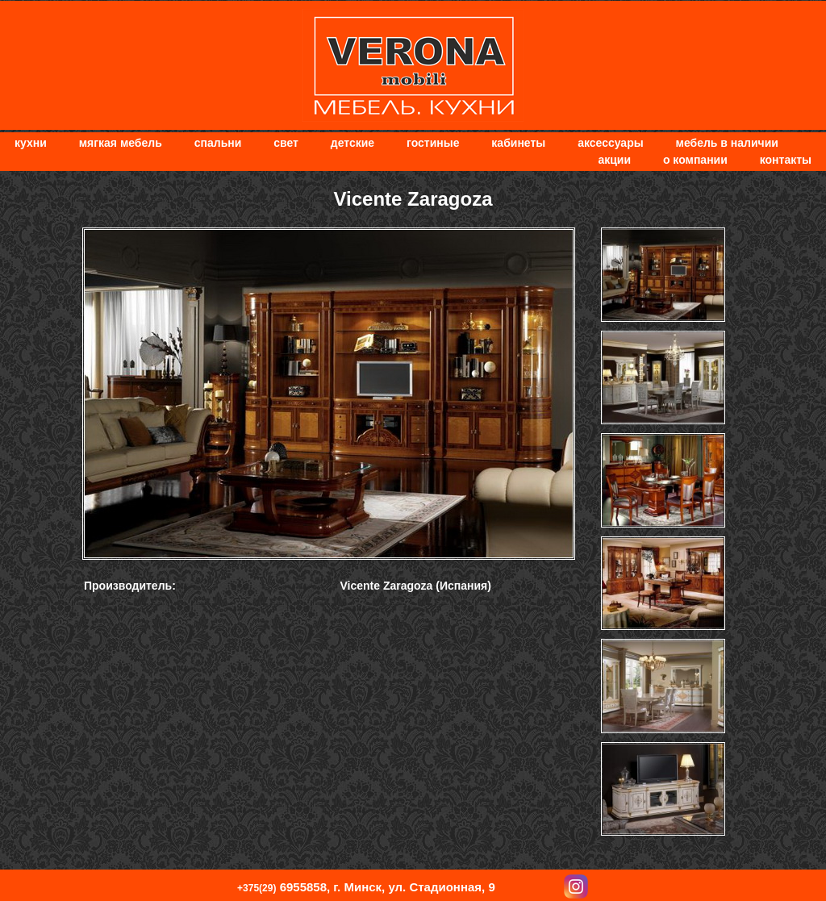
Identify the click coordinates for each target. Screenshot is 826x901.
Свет (285, 142)
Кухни (31, 142)
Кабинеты (518, 142)
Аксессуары (610, 142)
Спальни (218, 142)
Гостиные (433, 142)
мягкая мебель (120, 142)
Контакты (785, 159)
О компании (695, 159)
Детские (352, 142)
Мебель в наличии (727, 142)
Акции (614, 159)
